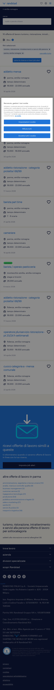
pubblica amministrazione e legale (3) (18, 499)
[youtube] (19, 576)
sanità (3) (6, 505)
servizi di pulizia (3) (11, 508)
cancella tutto (45, 53)
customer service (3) (11, 491)
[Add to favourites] (48, 71)
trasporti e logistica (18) (12, 510)
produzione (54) (9, 497)
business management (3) (13, 488)
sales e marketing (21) (12, 502)
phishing (6, 680)
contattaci (7, 668)
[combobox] (27, 21)
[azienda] (27, 554)
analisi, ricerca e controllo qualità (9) (18, 486)
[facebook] (14, 576)
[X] (9, 576)
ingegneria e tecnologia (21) (14, 494)
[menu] (50, 3)
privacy (6, 664)
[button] (49, 49)
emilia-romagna (11, 9)
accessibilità (8, 684)
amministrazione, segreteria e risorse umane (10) (23, 483)
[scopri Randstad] (27, 567)
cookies (6, 672)
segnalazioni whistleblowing (14, 676)
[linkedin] (4, 576)
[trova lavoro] (27, 548)
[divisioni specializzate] (27, 561)
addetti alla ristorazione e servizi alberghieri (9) (22, 537)
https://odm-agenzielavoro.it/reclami (23, 655)
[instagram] (24, 576)
